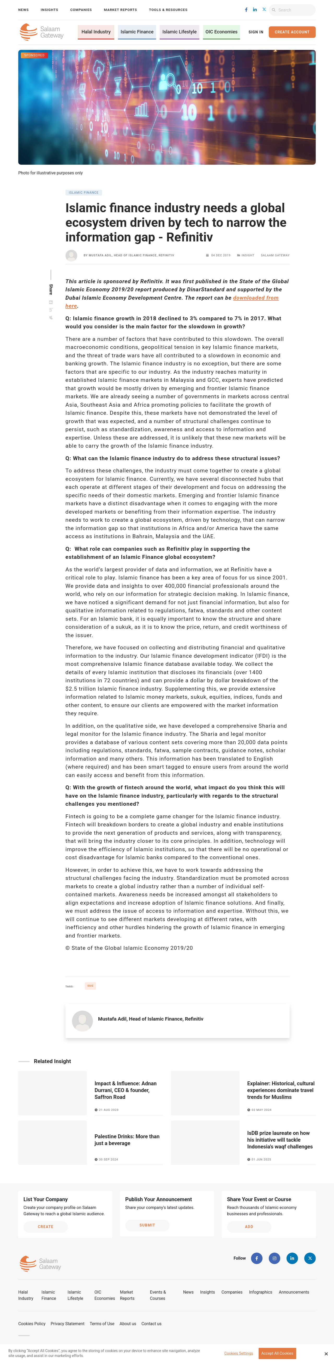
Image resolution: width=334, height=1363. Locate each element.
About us (128, 1323)
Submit (148, 1225)
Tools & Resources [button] (168, 10)
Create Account (292, 32)
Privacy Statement (67, 1323)
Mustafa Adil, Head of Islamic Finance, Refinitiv (131, 255)
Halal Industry (96, 31)
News (23, 10)
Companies (81, 10)
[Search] (297, 10)
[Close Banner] (326, 1355)
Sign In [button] (256, 32)
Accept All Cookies (277, 1355)
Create (45, 1227)
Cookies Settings (238, 1355)
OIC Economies (222, 31)
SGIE (90, 986)
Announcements (294, 1292)
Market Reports (120, 10)
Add (249, 1227)
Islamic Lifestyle (179, 31)
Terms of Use (102, 1323)
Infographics (260, 1292)
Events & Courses (158, 1295)
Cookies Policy (31, 1323)
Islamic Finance (137, 31)
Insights (49, 10)
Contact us (151, 1323)
